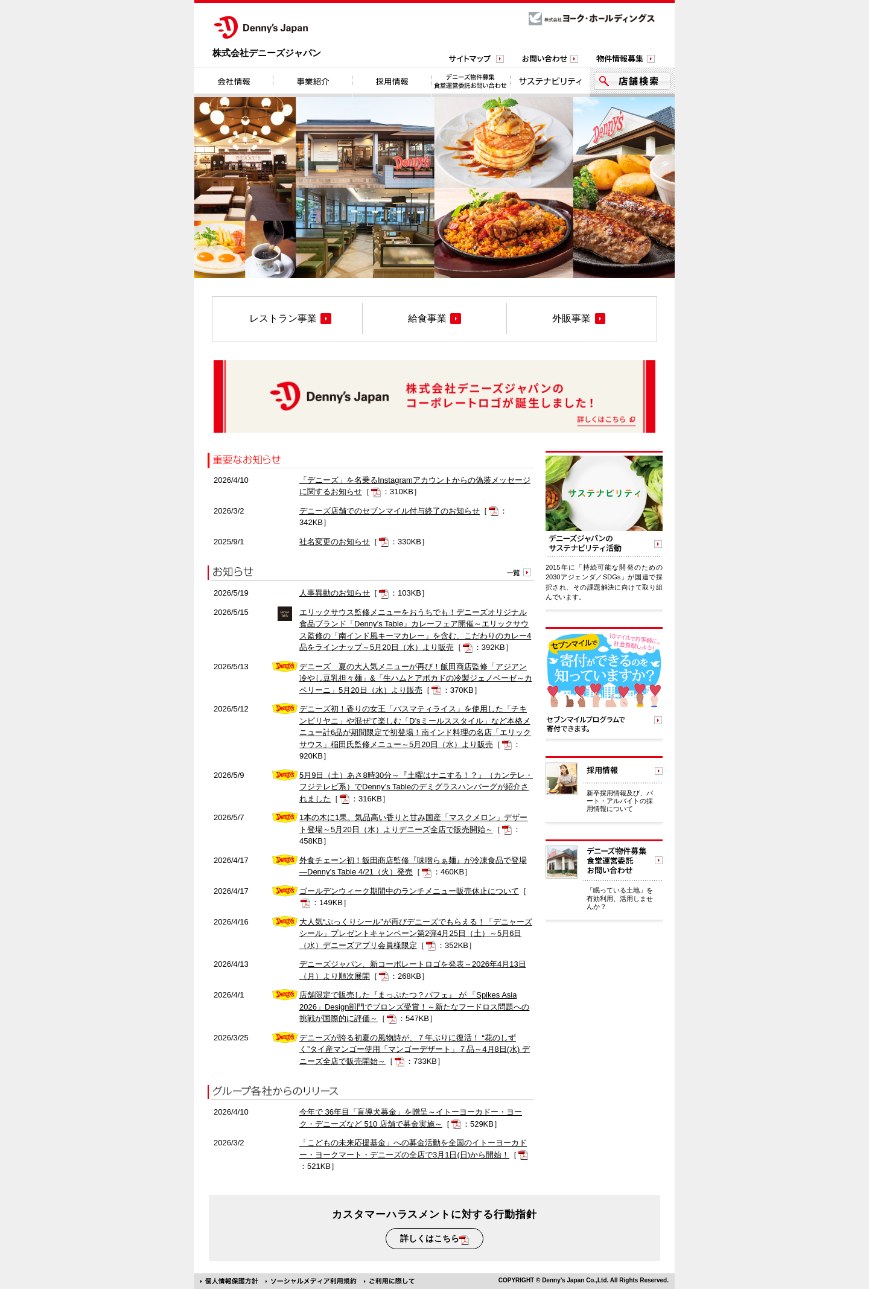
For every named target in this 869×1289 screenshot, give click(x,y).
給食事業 (434, 318)
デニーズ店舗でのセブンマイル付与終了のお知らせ (389, 510)
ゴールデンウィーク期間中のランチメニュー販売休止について (409, 891)
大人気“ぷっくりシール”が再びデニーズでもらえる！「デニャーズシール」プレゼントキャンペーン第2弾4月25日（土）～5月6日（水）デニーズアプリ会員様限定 (415, 933)
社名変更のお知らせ (334, 541)
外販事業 (578, 318)
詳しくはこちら (434, 1239)
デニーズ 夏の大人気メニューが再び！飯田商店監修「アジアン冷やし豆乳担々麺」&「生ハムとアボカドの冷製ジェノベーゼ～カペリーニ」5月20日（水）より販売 (415, 678)
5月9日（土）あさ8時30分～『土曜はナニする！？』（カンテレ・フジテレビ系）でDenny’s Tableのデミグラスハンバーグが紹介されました (416, 787)
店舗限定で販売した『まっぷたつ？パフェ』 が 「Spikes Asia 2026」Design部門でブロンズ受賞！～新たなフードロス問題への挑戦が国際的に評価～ (414, 1006)
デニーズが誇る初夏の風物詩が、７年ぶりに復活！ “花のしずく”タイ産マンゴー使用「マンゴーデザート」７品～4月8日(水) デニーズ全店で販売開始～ (414, 1049)
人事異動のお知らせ (334, 592)
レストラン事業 (290, 318)
